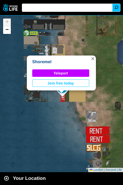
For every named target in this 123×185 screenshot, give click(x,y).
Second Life (11, 8)
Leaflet (96, 170)
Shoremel (42, 62)
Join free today (60, 83)
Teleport (61, 73)
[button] (93, 58)
